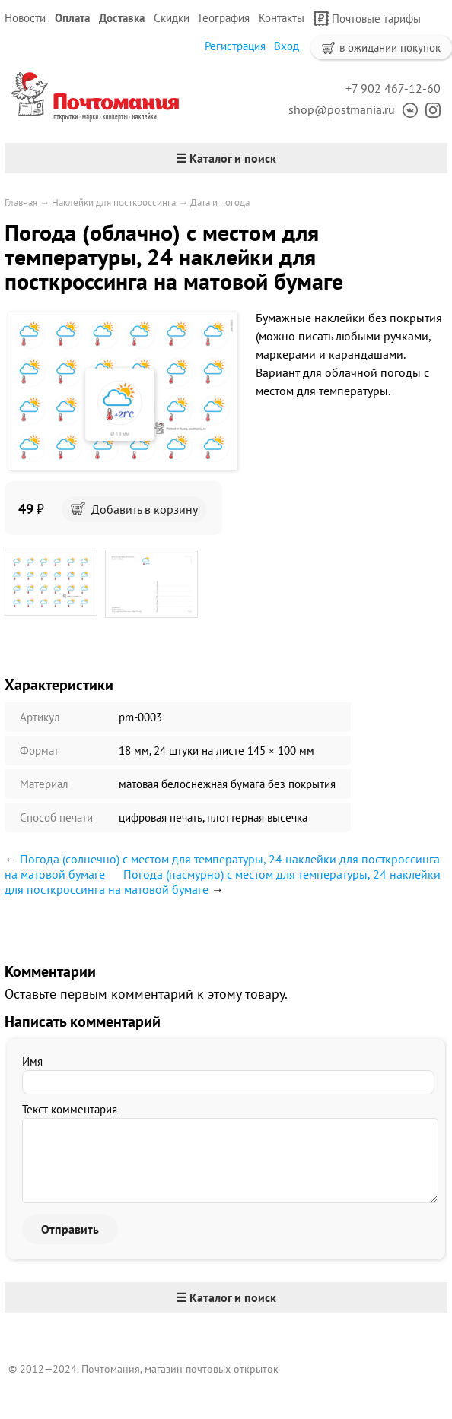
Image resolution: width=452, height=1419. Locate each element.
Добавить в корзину (134, 509)
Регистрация (235, 46)
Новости (25, 18)
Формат (39, 750)
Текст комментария (69, 1109)
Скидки (171, 18)
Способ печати (56, 817)
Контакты (281, 18)
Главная (21, 202)
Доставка (122, 18)
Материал (44, 784)
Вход (286, 46)
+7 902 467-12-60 (393, 88)
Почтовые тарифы (367, 18)
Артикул (40, 717)
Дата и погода (220, 202)
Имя (32, 1061)
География (224, 18)
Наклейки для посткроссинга (114, 202)
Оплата (72, 18)
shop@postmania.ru (341, 109)
